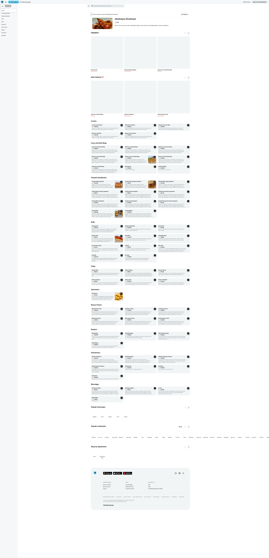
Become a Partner (109, 439)
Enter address (13, 2)
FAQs (152, 441)
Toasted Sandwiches (5, 16)
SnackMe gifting (131, 439)
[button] (91, 6)
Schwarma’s (3, 32)
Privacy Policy (121, 451)
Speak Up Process (150, 451)
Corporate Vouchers (132, 443)
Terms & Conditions (129, 451)
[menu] (5, 2)
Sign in (259, 2)
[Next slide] (191, 33)
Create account (246, 2)
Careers (107, 443)
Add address (187, 14)
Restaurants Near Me (168, 451)
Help (152, 439)
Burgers (3, 29)
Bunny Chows (4, 27)
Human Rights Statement (139, 451)
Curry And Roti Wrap (5, 13)
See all (182, 381)
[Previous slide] (187, 33)
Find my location (25, 2)
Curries (2, 10)
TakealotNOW (176, 451)
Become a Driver (109, 441)
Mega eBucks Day (132, 441)
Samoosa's (3, 24)
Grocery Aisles (184, 451)
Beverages (3, 35)
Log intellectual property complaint (158, 443)
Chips (2, 21)
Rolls (2, 18)
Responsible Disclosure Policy (111, 451)
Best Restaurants (159, 451)
